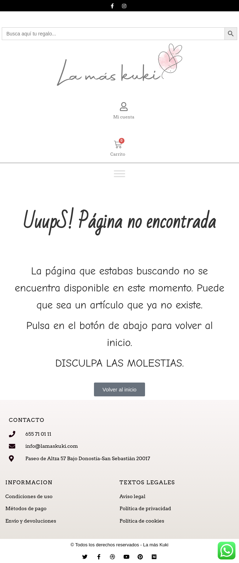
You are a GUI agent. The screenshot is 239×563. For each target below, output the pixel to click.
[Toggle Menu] (119, 173)
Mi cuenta (123, 116)
